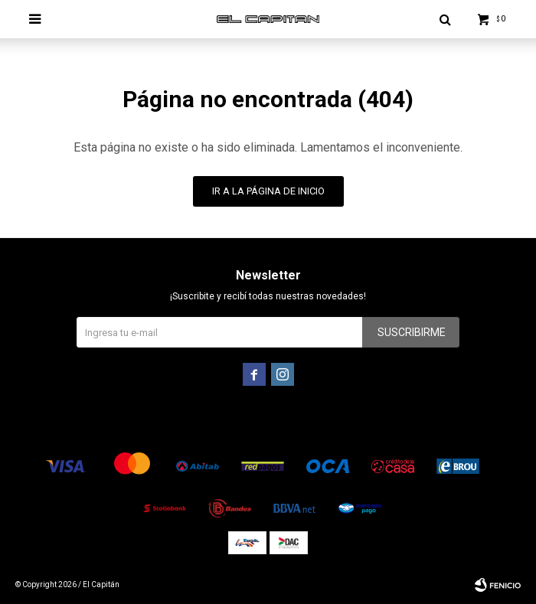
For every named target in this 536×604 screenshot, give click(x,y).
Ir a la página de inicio (268, 191)
